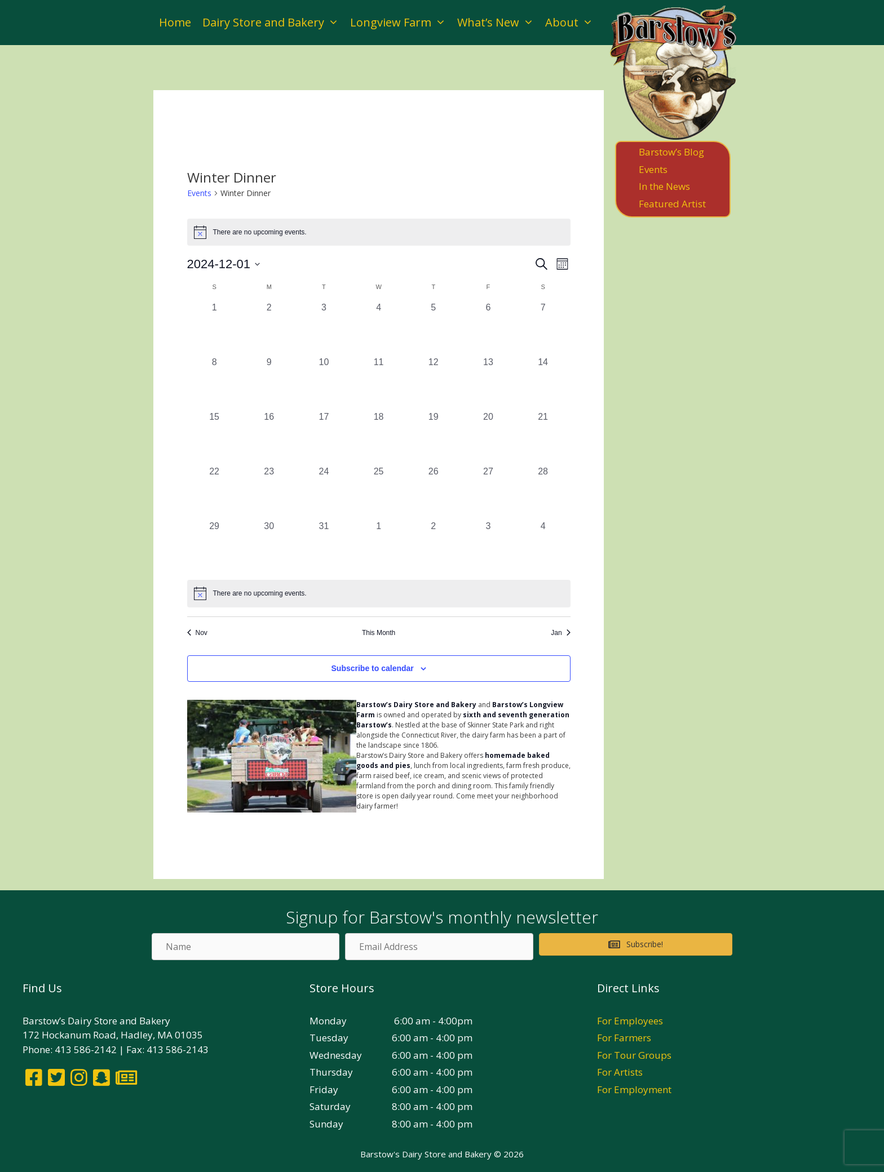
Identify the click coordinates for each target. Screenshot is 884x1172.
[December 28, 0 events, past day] (543, 492)
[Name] (245, 946)
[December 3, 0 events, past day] (324, 328)
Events (199, 193)
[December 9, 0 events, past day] (269, 383)
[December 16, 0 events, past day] (269, 437)
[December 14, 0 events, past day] (543, 383)
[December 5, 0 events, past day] (433, 328)
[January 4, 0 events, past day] (543, 547)
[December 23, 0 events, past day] (269, 492)
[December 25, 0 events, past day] (378, 492)
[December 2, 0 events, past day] (269, 328)
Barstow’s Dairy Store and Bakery (416, 704)
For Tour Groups (634, 1055)
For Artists (620, 1072)
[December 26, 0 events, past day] (433, 492)
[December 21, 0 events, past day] (543, 437)
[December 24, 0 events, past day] (324, 492)
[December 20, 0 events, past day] (488, 437)
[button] (635, 944)
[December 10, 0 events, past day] (324, 383)
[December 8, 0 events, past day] (214, 383)
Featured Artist (672, 203)
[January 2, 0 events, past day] (433, 547)
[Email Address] (439, 946)
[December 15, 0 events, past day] (214, 437)
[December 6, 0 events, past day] (488, 328)
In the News (664, 186)
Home (175, 22)
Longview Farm (401, 22)
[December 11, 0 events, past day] (378, 383)
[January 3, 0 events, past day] (488, 547)
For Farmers (624, 1037)
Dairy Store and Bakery (273, 22)
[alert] (379, 593)
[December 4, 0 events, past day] (378, 328)
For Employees (630, 1020)
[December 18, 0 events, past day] (378, 437)
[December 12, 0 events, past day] (433, 383)
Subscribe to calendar (373, 668)
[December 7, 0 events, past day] (543, 328)
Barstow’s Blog (671, 151)
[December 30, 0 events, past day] (269, 547)
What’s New (498, 22)
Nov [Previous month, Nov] (197, 633)
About (572, 22)
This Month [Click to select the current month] (378, 633)
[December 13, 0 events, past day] (488, 383)
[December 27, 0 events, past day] (488, 492)
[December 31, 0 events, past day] (324, 547)
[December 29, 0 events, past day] (214, 547)
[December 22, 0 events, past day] (214, 492)
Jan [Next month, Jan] (560, 633)
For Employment (634, 1089)
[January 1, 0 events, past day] (378, 547)
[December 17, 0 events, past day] (324, 437)
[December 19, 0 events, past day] (433, 437)
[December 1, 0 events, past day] (214, 328)
